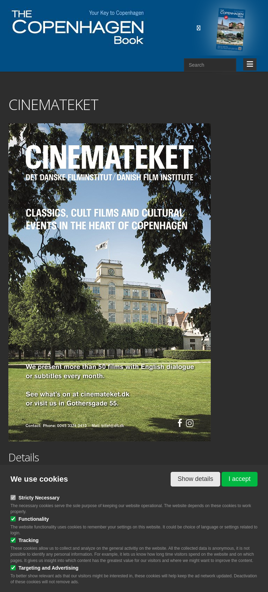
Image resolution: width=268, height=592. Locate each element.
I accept (240, 478)
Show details (195, 478)
